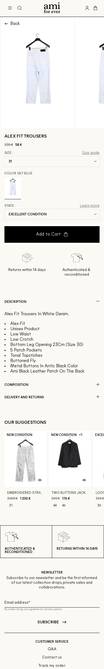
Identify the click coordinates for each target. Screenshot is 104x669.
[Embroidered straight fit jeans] (25, 472)
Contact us (52, 657)
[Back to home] (52, 8)
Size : (8, 153)
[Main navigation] (10, 8)
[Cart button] (95, 8)
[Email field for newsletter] (52, 601)
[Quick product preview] (39, 480)
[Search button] (20, 8)
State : (9, 206)
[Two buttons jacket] (70, 472)
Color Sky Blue (18, 173)
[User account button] (87, 8)
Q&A (52, 649)
